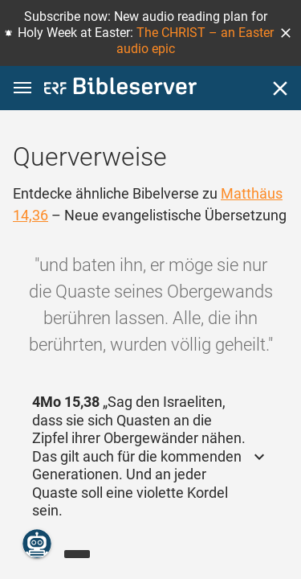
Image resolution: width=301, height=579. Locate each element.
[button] (286, 33)
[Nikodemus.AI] (36, 543)
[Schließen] (280, 88)
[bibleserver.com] (120, 89)
